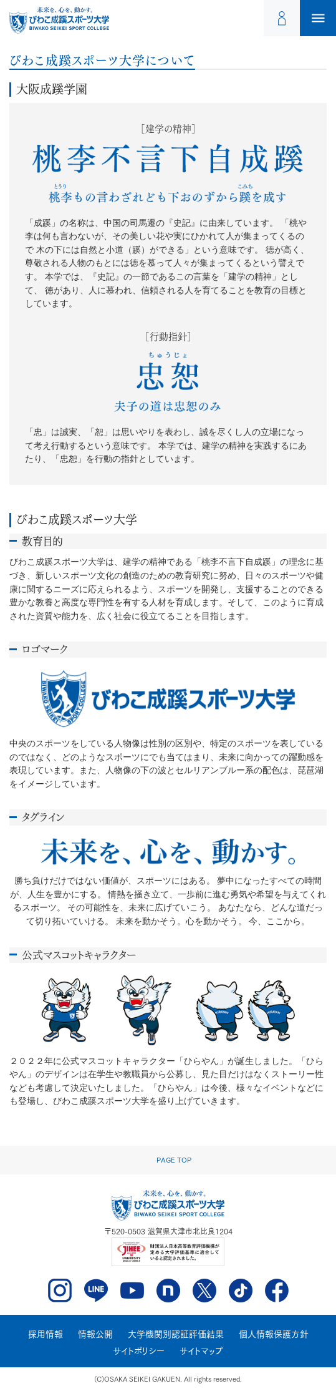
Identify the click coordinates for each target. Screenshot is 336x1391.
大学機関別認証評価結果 (176, 1334)
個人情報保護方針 (274, 1334)
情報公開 (95, 1334)
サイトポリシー (139, 1351)
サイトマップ (201, 1351)
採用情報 (45, 1334)
